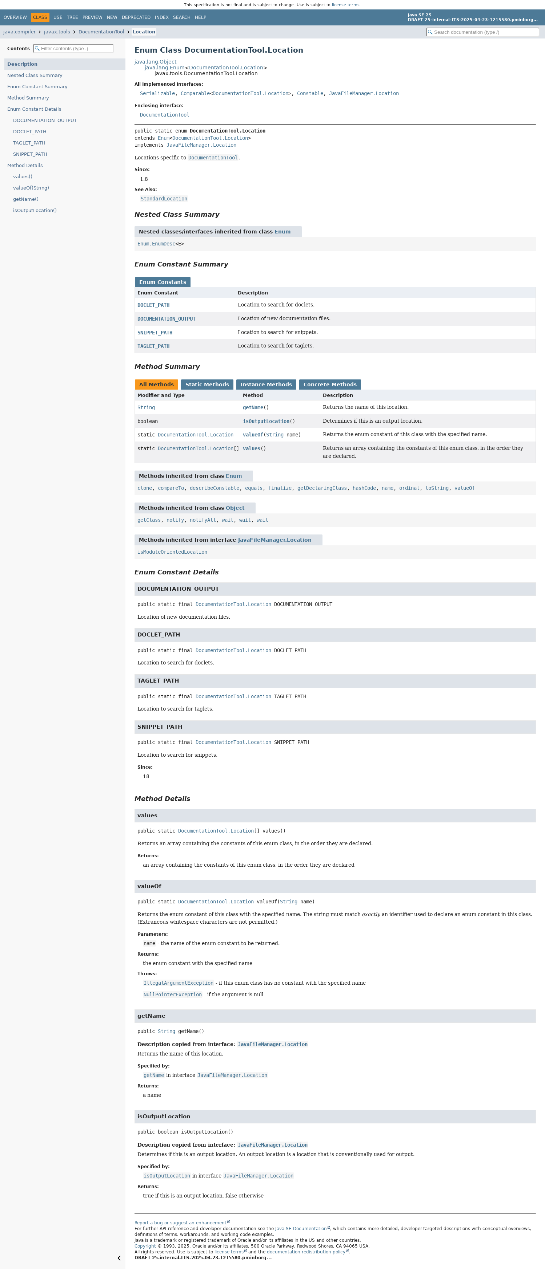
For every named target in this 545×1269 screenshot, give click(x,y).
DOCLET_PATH (30, 131)
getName (253, 407)
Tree (72, 17)
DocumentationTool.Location (226, 67)
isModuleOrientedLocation (172, 552)
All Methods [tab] (156, 384)
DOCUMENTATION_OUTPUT (45, 120)
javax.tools (57, 31)
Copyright (145, 1246)
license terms (346, 4)
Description (22, 64)
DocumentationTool (101, 31)
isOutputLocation (266, 421)
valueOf (253, 435)
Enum (163, 138)
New (112, 17)
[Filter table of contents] (73, 48)
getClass (149, 520)
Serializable (157, 93)
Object (235, 508)
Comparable (195, 93)
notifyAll (203, 520)
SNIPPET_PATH (30, 154)
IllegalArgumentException (178, 983)
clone (144, 488)
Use (58, 17)
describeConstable (214, 488)
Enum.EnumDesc (156, 244)
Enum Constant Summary (37, 86)
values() (22, 176)
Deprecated (136, 17)
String (146, 407)
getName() (26, 199)
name (387, 488)
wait (227, 520)
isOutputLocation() (35, 210)
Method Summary (28, 98)
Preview (93, 17)
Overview (15, 17)
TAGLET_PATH (29, 143)
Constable (310, 93)
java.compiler (19, 31)
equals (254, 488)
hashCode (364, 488)
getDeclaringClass (322, 488)
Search (182, 17)
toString (437, 488)
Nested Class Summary (35, 75)
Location (144, 31)
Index (162, 17)
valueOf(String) (31, 188)
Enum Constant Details (34, 109)
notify (175, 520)
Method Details (25, 165)
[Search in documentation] (483, 32)
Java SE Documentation (301, 1228)
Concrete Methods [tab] (330, 384)
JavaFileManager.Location (364, 93)
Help (200, 17)
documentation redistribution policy (306, 1251)
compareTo (171, 488)
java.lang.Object (155, 62)
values (251, 448)
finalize (280, 488)
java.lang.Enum (165, 67)
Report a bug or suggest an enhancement (181, 1222)
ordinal (409, 488)
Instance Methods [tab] (266, 384)
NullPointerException (173, 994)
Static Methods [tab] (207, 384)
